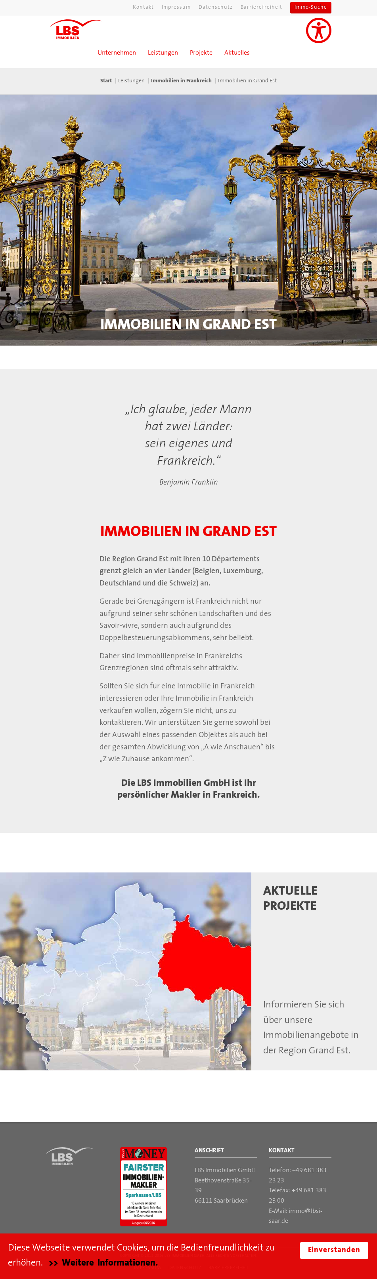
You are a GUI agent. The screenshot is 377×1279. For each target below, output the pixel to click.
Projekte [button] (201, 53)
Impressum (176, 7)
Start (106, 81)
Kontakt (143, 7)
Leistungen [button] (163, 53)
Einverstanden (334, 1250)
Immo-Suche (311, 7)
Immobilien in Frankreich (181, 81)
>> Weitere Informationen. (103, 1263)
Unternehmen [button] (117, 53)
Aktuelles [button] (237, 53)
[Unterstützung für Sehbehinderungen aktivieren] (318, 30)
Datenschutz (216, 7)
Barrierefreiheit (261, 7)
